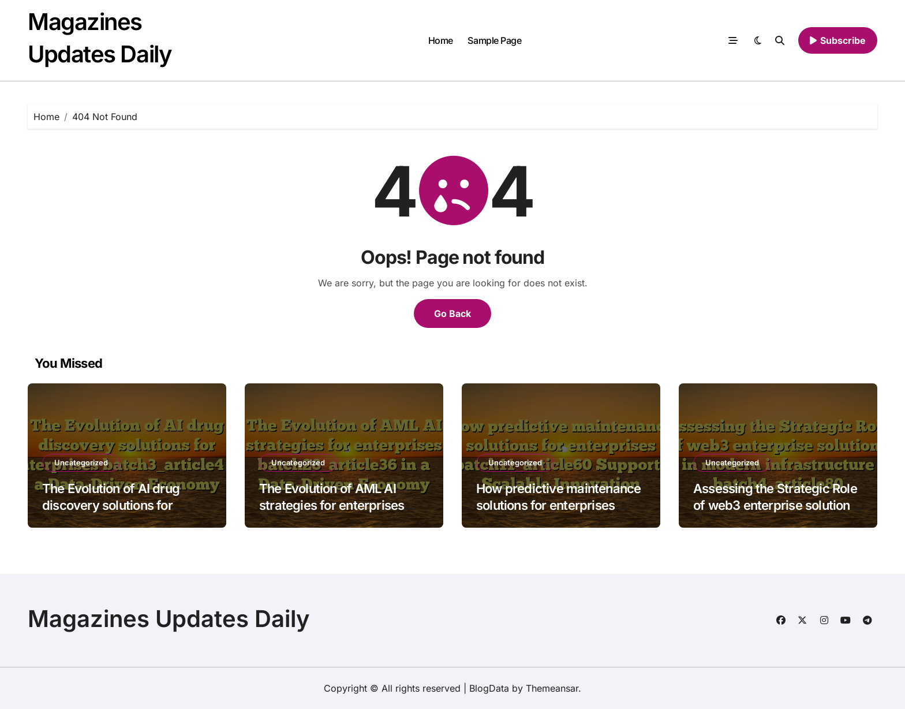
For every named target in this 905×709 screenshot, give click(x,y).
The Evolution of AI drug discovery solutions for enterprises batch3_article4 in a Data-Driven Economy (121, 513)
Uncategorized (81, 462)
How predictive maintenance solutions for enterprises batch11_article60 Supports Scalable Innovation (558, 513)
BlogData (489, 688)
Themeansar (552, 688)
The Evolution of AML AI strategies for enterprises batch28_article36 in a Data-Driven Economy (340, 513)
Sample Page (494, 40)
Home (440, 40)
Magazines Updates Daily (169, 618)
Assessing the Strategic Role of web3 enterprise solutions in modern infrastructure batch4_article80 (775, 513)
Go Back (452, 313)
